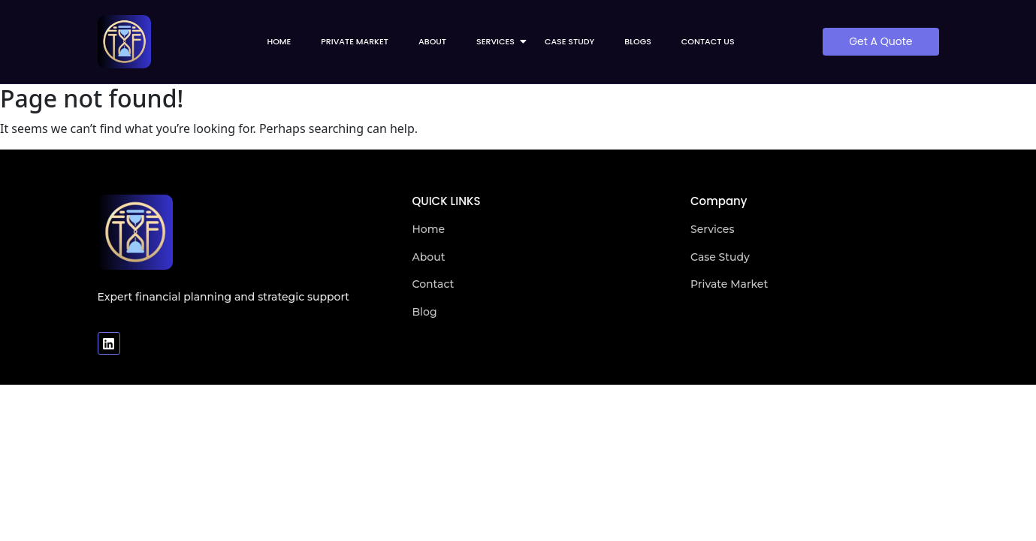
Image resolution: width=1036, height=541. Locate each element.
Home (279, 41)
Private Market (354, 41)
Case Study (569, 41)
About (432, 41)
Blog (424, 312)
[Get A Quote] (880, 42)
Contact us (708, 41)
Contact (433, 284)
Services (500, 41)
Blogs (637, 41)
